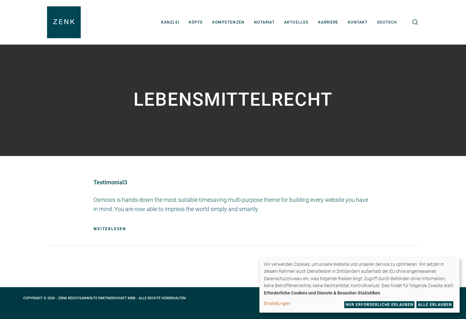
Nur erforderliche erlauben (379, 304)
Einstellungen (277, 303)
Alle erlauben (435, 304)
